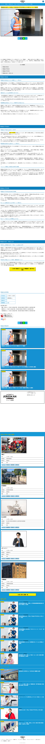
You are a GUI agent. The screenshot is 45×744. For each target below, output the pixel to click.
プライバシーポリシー (30, 739)
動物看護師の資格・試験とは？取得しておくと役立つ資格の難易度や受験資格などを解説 (31, 655)
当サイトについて (9, 739)
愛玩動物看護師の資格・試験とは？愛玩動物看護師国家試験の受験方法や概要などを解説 (31, 604)
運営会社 (24, 739)
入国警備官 (3, 579)
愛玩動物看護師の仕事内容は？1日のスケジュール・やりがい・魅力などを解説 (31, 630)
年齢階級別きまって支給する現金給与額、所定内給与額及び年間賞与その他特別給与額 (18, 310)
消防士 (2, 454)
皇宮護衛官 (3, 485)
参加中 (9, 740)
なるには (3, 464)
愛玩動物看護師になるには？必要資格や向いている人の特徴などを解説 (31, 643)
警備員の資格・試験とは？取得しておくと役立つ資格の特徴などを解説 (17, 387)
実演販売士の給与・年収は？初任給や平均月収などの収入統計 (31, 709)
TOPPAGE (2, 4)
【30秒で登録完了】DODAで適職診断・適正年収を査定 (23, 269)
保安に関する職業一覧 (23, 594)
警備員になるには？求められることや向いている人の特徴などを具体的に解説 (19, 366)
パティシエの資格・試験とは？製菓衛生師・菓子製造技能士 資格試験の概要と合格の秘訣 (31, 685)
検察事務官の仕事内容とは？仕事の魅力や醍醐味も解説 (29, 671)
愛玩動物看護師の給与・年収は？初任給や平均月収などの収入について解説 (31, 617)
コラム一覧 (19, 739)
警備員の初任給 (6, 66)
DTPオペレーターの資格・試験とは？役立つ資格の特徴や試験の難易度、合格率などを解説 (31, 723)
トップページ (3, 739)
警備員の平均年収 (6, 71)
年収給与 (8, 464)
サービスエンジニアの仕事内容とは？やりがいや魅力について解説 (31, 697)
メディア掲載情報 (4, 740)
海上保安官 (3, 517)
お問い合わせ (38, 739)
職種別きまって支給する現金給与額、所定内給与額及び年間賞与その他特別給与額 (17, 309)
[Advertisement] (22, 49)
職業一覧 (15, 739)
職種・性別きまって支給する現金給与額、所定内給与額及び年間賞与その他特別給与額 (18, 307)
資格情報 (12, 464)
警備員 (6, 4)
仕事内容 (17, 464)
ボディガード (4, 548)
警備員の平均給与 (6, 68)
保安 (8, 302)
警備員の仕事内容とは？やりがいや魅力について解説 (13, 345)
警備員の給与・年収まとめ (8, 73)
